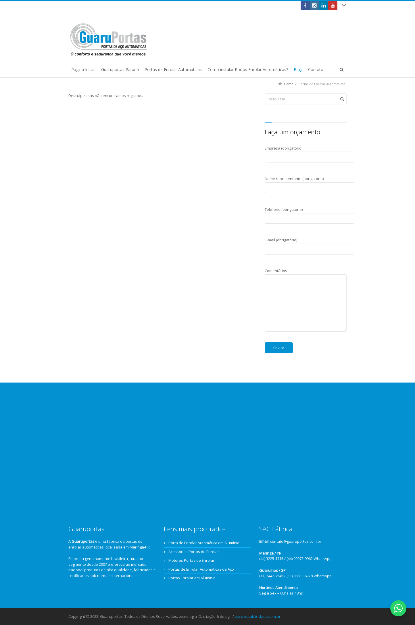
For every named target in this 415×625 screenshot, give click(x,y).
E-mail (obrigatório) (309, 242)
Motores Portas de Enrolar (191, 560)
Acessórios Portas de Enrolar (193, 551)
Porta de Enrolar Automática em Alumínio (203, 542)
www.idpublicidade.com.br (257, 616)
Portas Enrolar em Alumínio (192, 577)
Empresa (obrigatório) (309, 151)
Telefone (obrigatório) (309, 212)
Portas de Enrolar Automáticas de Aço (201, 569)
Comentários (306, 273)
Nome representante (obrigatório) (309, 181)
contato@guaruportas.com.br (295, 541)
